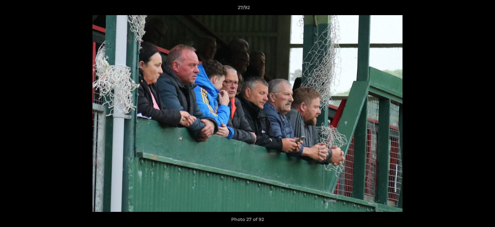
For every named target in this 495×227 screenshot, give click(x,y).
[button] (468, 9)
